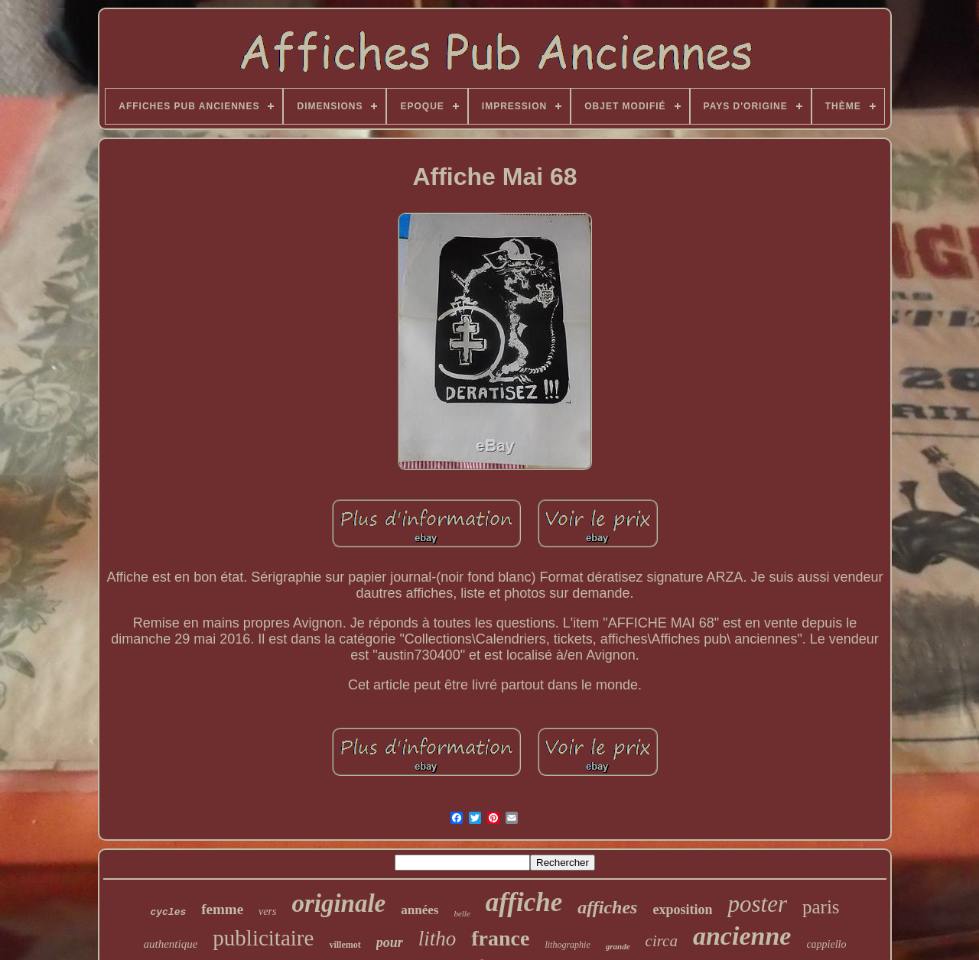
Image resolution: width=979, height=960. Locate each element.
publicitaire (263, 938)
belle (462, 913)
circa (662, 941)
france (500, 938)
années (419, 910)
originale (338, 903)
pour (389, 942)
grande (618, 946)
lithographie (567, 944)
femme (222, 909)
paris (821, 907)
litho (437, 938)
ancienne (742, 936)
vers (267, 911)
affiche (524, 902)
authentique (171, 944)
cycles (168, 912)
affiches (607, 907)
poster (757, 903)
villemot (344, 944)
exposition (682, 909)
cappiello (826, 944)
